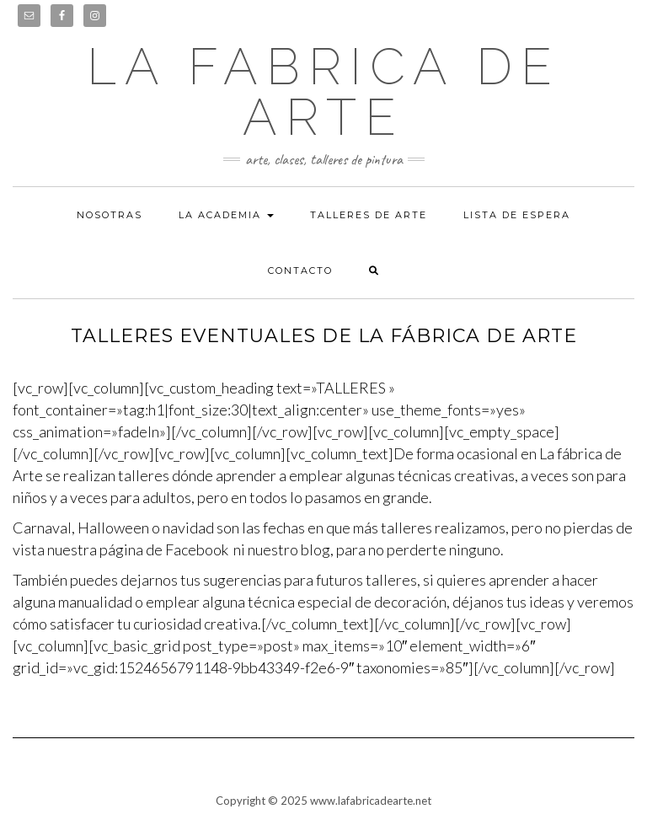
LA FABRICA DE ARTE (323, 92)
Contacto (300, 270)
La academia (226, 215)
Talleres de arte (368, 215)
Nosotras (109, 215)
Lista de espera (516, 215)
